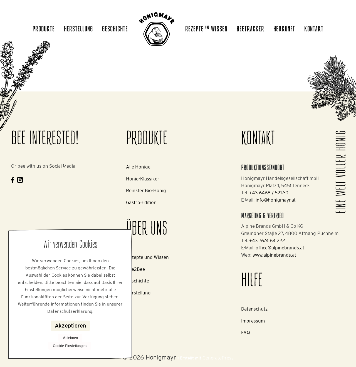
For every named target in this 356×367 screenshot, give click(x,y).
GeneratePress (218, 358)
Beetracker (250, 29)
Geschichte (115, 29)
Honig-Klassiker (142, 179)
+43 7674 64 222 (267, 240)
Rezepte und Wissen (147, 257)
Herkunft (284, 29)
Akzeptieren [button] (70, 325)
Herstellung (78, 29)
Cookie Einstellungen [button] (69, 346)
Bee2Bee (135, 269)
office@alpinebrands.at (280, 248)
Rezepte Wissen (206, 29)
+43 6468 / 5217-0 (268, 192)
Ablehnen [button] (70, 338)
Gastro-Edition (141, 202)
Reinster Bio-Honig (146, 190)
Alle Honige (138, 167)
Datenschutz (254, 309)
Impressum (253, 321)
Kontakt (313, 29)
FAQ (245, 332)
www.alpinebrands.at (274, 255)
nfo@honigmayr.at (276, 200)
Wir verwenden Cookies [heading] (70, 245)
